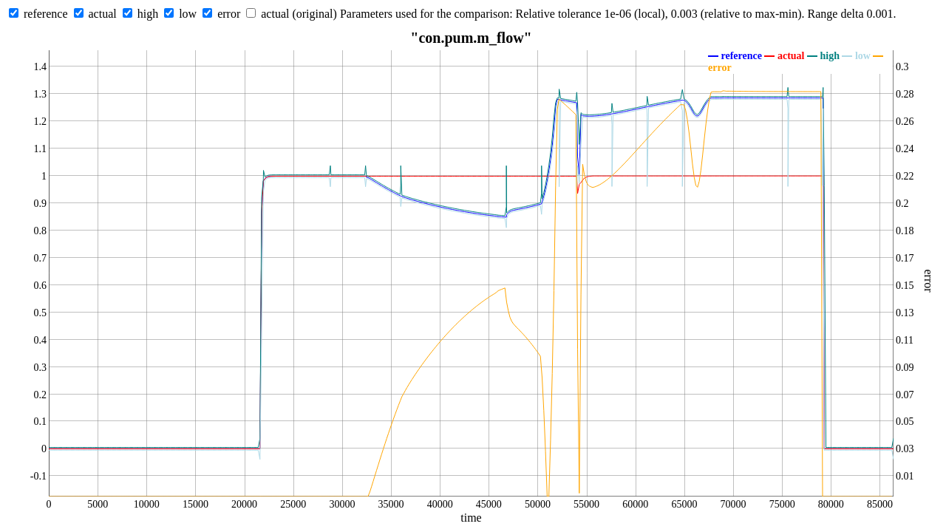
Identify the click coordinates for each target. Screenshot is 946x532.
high (147, 13)
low (188, 13)
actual (103, 13)
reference (46, 13)
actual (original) (299, 13)
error (228, 13)
